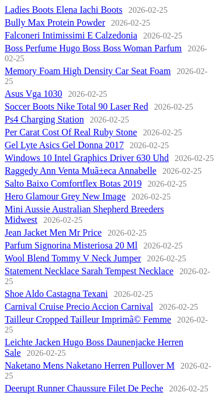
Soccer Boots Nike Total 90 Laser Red (76, 106)
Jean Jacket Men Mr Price (53, 232)
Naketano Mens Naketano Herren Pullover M (90, 365)
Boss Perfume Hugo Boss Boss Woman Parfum (93, 48)
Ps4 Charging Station (44, 119)
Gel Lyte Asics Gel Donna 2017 (64, 145)
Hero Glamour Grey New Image (65, 196)
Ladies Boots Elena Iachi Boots (64, 10)
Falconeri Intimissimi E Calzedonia (71, 35)
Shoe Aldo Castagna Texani (56, 294)
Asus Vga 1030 (33, 94)
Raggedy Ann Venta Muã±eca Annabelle (81, 171)
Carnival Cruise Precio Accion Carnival (79, 307)
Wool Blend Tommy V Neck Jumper (73, 258)
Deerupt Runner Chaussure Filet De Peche (84, 388)
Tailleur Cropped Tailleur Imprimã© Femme (88, 319)
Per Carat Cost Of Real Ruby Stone (71, 132)
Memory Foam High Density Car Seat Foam (88, 71)
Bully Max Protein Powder (55, 22)
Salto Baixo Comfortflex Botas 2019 (73, 183)
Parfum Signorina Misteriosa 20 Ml (71, 245)
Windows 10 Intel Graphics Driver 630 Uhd (87, 158)
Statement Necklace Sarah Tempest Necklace (89, 271)
